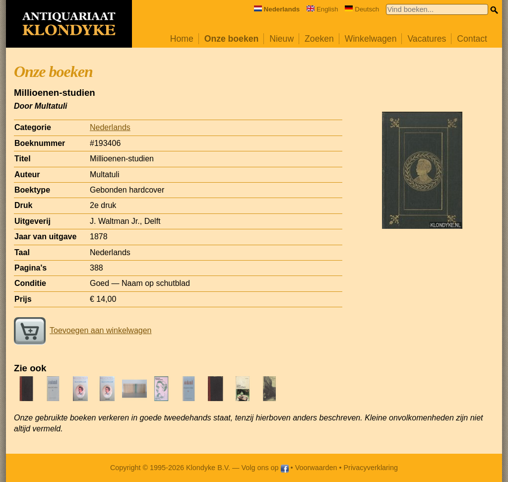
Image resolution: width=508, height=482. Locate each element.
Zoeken (319, 39)
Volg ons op (264, 468)
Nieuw (281, 39)
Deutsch (362, 9)
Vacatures (426, 39)
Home (181, 39)
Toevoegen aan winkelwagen (82, 330)
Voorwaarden (316, 468)
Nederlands (110, 127)
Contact (472, 39)
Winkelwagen (371, 39)
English (322, 9)
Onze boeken (231, 39)
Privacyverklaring (371, 468)
